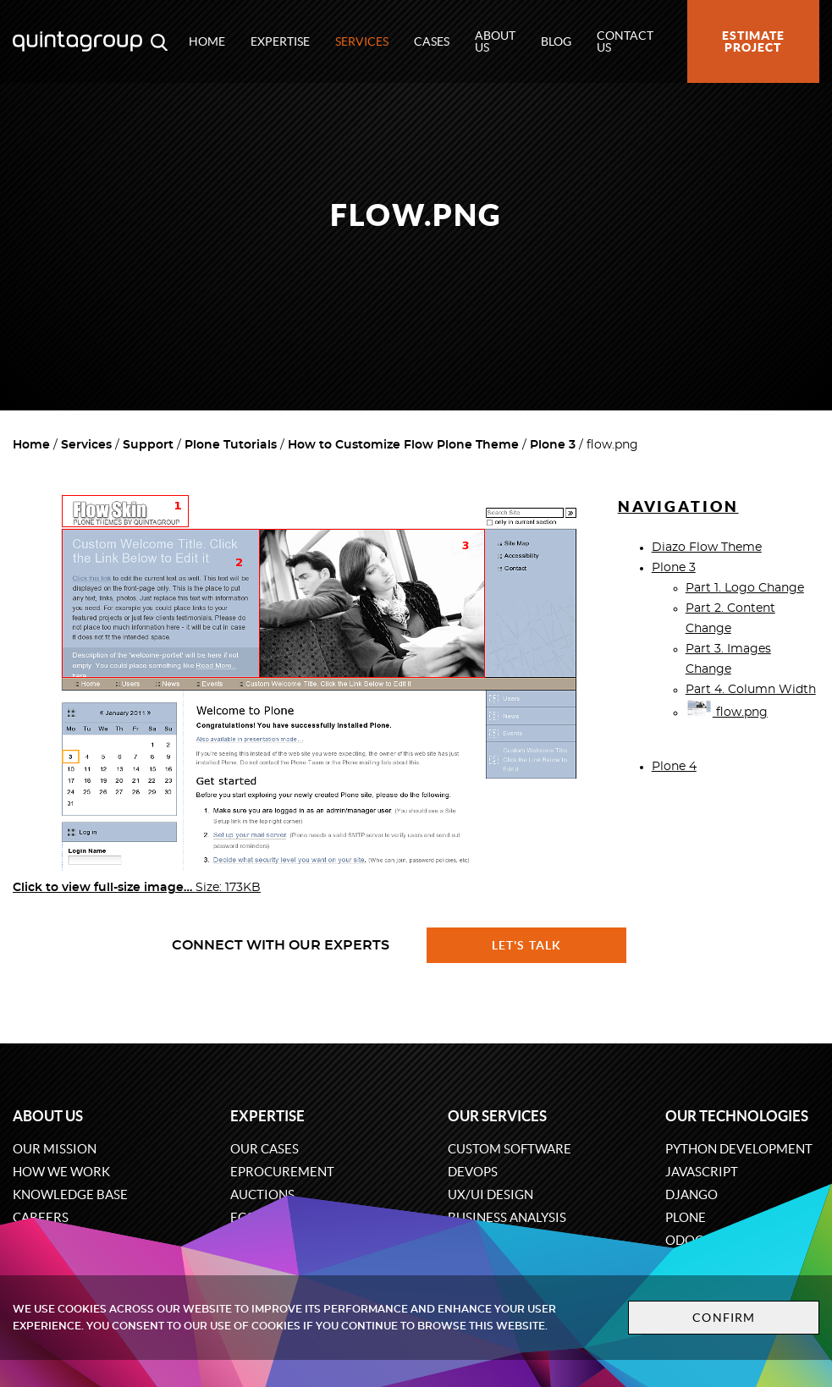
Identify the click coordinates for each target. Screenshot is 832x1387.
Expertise (280, 41)
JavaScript (701, 1171)
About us (495, 41)
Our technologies (736, 1116)
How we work (61, 1171)
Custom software (509, 1149)
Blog (556, 41)
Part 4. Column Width (751, 690)
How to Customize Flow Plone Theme (403, 445)
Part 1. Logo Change (745, 588)
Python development (739, 1149)
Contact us (625, 41)
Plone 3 (553, 445)
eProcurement (282, 1171)
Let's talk (526, 945)
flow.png (727, 712)
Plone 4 (674, 767)
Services (361, 41)
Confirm (723, 1317)
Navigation (678, 506)
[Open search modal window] (159, 41)
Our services (497, 1116)
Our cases (264, 1149)
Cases (431, 41)
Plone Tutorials (231, 445)
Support (148, 445)
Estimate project (753, 41)
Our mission (54, 1149)
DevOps (473, 1171)
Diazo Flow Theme (707, 547)
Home (207, 41)
